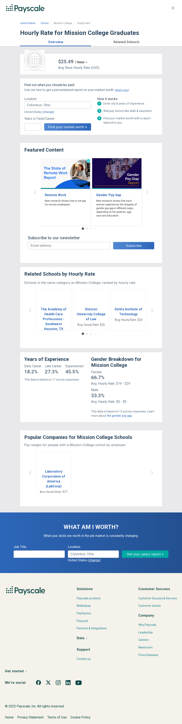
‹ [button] (35, 192)
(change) (48, 112)
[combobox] (57, 105)
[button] (55, 41)
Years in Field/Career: (39, 119)
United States (28, 23)
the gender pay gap (119, 415)
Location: (30, 99)
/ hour (80, 62)
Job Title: (20, 547)
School (45, 23)
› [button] (147, 192)
